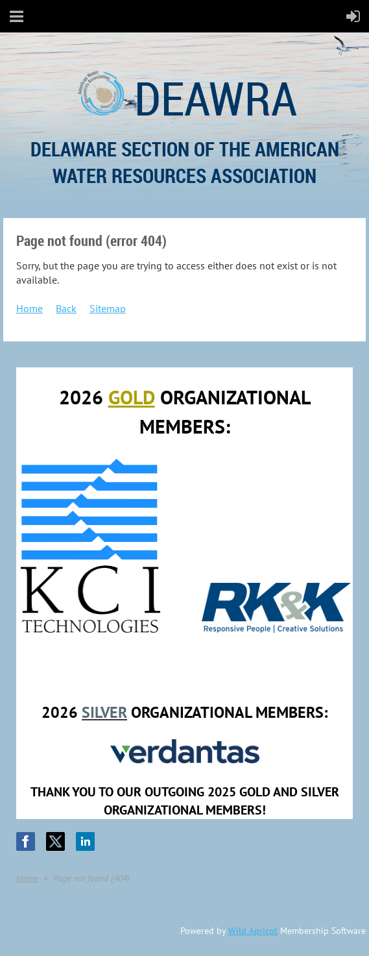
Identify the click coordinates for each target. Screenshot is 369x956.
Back (66, 308)
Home (29, 308)
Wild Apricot (253, 931)
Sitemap (107, 308)
